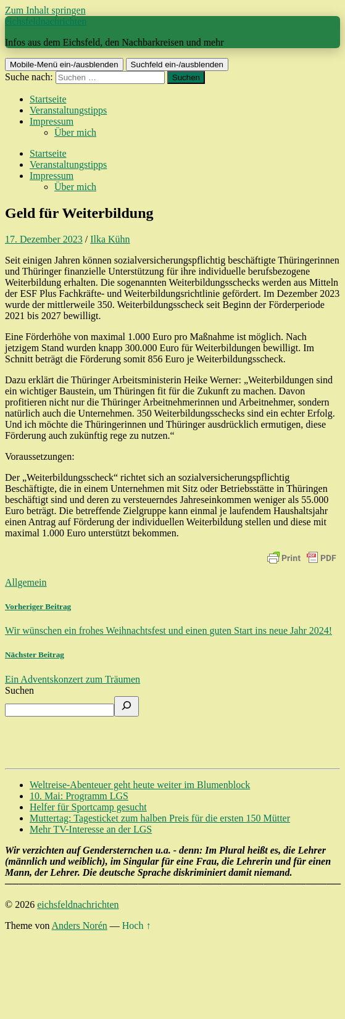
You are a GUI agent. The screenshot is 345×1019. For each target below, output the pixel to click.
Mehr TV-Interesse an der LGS (91, 829)
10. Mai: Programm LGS (79, 796)
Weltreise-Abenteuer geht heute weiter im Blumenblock (140, 785)
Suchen (19, 690)
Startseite (48, 99)
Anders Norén (79, 925)
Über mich (75, 132)
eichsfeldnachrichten (45, 21)
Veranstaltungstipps (68, 110)
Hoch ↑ (136, 925)
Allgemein (26, 582)
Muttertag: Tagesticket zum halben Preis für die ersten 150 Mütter (160, 818)
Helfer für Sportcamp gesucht (88, 807)
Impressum (51, 121)
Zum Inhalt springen (45, 10)
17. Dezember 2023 (44, 239)
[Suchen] (126, 706)
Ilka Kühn (110, 239)
